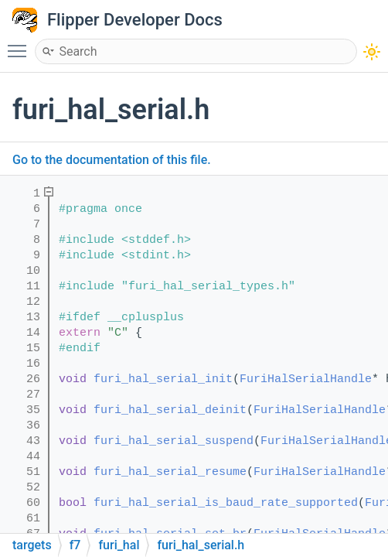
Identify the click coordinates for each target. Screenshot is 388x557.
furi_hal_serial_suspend (174, 441)
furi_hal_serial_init (163, 379)
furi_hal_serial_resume (170, 472)
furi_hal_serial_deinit (170, 410)
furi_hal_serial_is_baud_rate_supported (226, 503)
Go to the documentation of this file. (111, 159)
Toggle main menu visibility (21, 44)
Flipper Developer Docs (135, 19)
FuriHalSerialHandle (306, 379)
